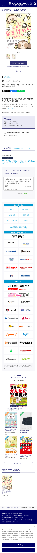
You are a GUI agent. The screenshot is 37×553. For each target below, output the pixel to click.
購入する (18, 71)
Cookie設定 (28, 520)
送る (22, 91)
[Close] (34, 527)
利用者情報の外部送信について (10, 522)
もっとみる (17, 463)
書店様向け (17, 515)
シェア (14, 91)
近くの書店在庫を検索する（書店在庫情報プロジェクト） (19, 227)
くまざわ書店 (11, 215)
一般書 (7, 158)
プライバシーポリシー (8, 520)
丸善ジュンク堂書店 (11, 220)
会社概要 (4, 513)
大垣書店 (11, 209)
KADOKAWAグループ (7, 517)
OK (19, 550)
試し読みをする (19, 63)
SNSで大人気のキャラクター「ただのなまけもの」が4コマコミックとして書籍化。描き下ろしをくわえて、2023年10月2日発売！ (18, 161)
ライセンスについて (7, 515)
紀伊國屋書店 (26, 209)
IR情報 (10, 513)
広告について (22, 513)
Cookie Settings (18, 545)
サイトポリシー (19, 520)
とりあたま (7, 77)
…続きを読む (11, 108)
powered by (25, 193)
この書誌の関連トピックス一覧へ (22, 148)
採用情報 (15, 513)
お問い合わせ (18, 517)
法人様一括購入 (25, 515)
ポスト (6, 91)
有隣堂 (26, 220)
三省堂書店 (26, 215)
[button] (32, 57)
